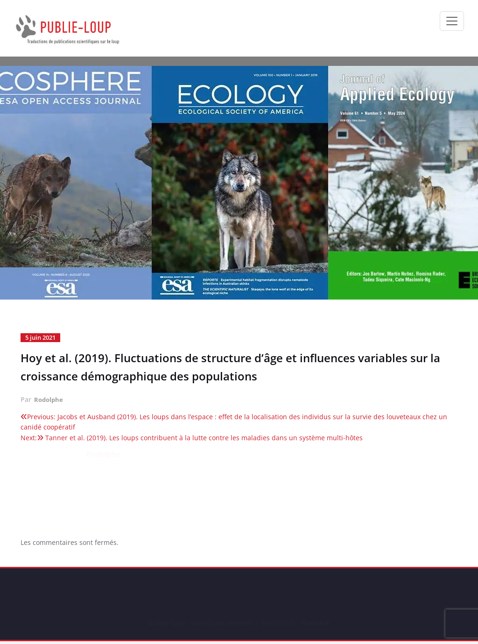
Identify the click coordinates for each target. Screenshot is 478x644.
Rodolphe (49, 398)
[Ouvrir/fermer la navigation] (452, 21)
